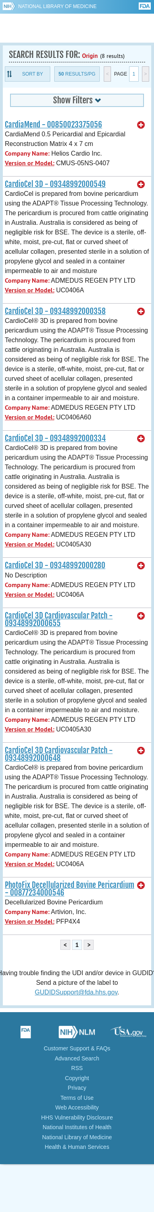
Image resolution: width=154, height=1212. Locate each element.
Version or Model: (29, 163)
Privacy (77, 1088)
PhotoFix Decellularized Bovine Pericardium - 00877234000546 (69, 889)
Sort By (32, 74)
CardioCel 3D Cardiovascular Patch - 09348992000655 (59, 619)
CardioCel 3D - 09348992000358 (55, 311)
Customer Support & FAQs (77, 1048)
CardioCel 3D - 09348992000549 (55, 184)
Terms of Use (76, 1098)
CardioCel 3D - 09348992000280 (55, 565)
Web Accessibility (77, 1107)
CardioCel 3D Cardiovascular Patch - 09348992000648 (59, 754)
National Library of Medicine (57, 6)
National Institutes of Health (77, 1127)
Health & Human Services (77, 1147)
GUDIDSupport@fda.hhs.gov (76, 992)
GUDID (77, 28)
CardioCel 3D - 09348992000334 (55, 438)
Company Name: (27, 153)
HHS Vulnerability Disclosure (77, 1117)
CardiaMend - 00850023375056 (53, 124)
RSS (77, 1068)
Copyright (77, 1078)
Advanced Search (77, 1058)
